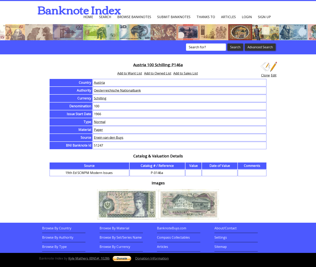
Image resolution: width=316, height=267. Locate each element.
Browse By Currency (115, 246)
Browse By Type (54, 246)
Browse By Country (56, 228)
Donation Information (152, 258)
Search (105, 17)
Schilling (100, 98)
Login (247, 17)
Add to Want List (129, 73)
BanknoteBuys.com (171, 228)
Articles (228, 17)
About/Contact (225, 228)
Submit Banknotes (173, 17)
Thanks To (205, 17)
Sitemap (220, 246)
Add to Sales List (185, 73)
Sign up (264, 17)
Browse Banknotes (134, 17)
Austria (99, 82)
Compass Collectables (173, 237)
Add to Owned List (157, 73)
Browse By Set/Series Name (121, 237)
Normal (99, 122)
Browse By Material (114, 228)
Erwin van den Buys (108, 137)
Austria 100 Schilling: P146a (158, 64)
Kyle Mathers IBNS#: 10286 (89, 258)
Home (88, 17)
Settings (220, 237)
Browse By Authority (57, 237)
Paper (98, 129)
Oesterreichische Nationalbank (117, 90)
